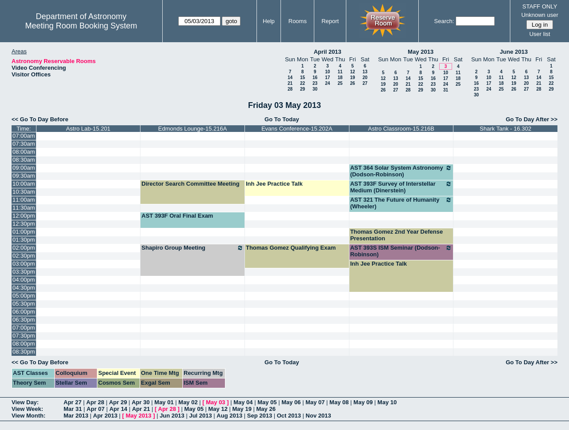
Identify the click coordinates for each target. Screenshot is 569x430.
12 (352, 71)
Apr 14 (118, 409)
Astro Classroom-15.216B (401, 128)
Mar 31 (73, 409)
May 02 (187, 402)
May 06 (291, 402)
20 (364, 77)
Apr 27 (72, 402)
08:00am (23, 151)
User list (539, 34)
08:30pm (23, 351)
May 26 (266, 409)
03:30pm (23, 271)
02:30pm (23, 255)
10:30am (23, 191)
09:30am (23, 175)
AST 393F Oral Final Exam (177, 215)
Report (330, 21)
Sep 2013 (259, 415)
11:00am (23, 199)
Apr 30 (140, 402)
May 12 (218, 409)
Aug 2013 (229, 415)
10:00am (23, 183)
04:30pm (23, 287)
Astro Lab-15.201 (88, 128)
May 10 (387, 402)
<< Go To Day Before (40, 119)
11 (339, 71)
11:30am (23, 207)
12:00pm (23, 215)
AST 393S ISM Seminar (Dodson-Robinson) (401, 251)
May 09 (363, 402)
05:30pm (23, 303)
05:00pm (23, 295)
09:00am (23, 167)
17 (327, 77)
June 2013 (514, 51)
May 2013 (420, 51)
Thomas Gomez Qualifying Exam (291, 247)
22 (302, 83)
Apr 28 (95, 402)
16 (315, 77)
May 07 (315, 402)
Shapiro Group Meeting (192, 247)
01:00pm (23, 231)
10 (327, 71)
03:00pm (23, 263)
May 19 (242, 409)
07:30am (23, 143)
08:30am (23, 159)
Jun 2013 (172, 415)
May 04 (242, 402)
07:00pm (23, 327)
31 (445, 90)
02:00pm (23, 247)
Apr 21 (141, 409)
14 (290, 77)
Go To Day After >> (531, 119)
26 (352, 83)
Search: (444, 21)
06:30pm (23, 319)
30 (315, 89)
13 (364, 71)
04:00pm (23, 279)
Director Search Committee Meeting (190, 183)
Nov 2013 (318, 415)
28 (290, 89)
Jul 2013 (200, 415)
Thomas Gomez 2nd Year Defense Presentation (396, 235)
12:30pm (23, 223)
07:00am (23, 135)
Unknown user (539, 15)
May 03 (215, 402)
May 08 (339, 402)
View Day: (25, 402)
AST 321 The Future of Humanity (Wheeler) (401, 203)
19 (352, 77)
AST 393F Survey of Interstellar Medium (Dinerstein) (401, 187)
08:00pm (23, 343)
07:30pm (23, 335)
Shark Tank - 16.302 (505, 128)
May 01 (163, 402)
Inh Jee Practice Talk (274, 183)
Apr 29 (118, 402)
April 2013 (327, 51)
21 (290, 83)
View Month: (28, 415)
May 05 (266, 402)
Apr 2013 (105, 415)
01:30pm (23, 239)
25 (339, 83)
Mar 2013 (76, 415)
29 (302, 89)
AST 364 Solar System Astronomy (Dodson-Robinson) (401, 171)
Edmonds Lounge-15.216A (192, 128)
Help (269, 21)
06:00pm (23, 311)
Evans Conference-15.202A (297, 128)
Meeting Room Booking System (81, 25)
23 (315, 83)
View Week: (27, 409)
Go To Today (281, 119)
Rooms (298, 21)
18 (339, 77)
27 (364, 83)
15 (302, 77)
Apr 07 (95, 409)
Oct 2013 (289, 415)
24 (327, 83)
